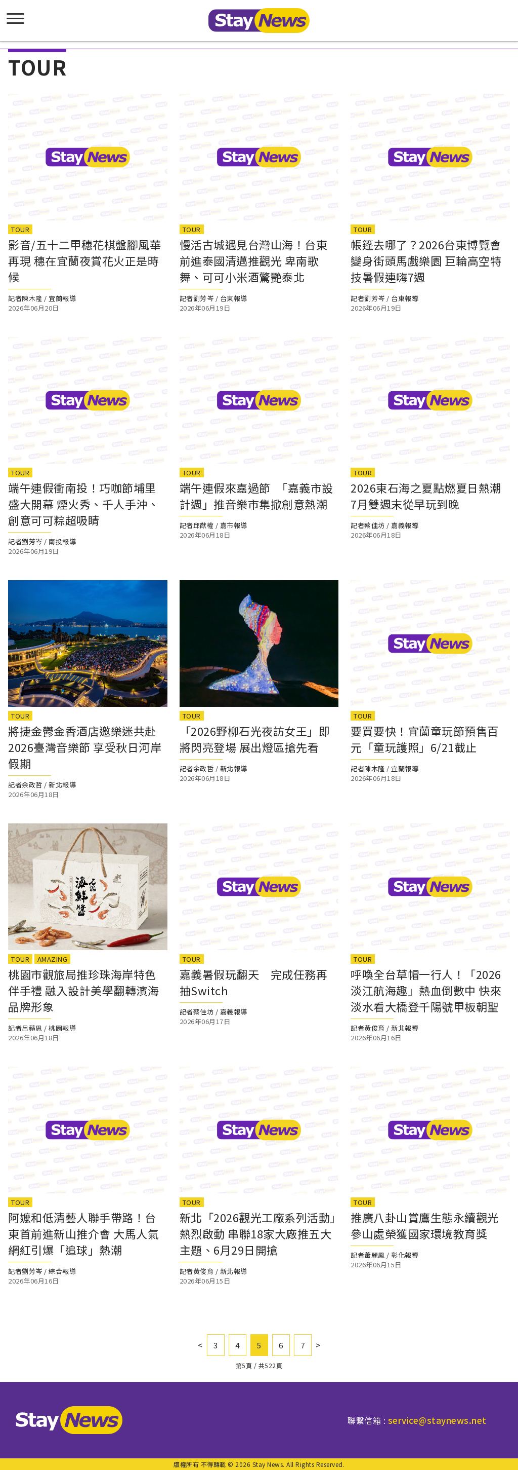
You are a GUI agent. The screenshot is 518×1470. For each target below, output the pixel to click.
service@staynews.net (437, 1420)
